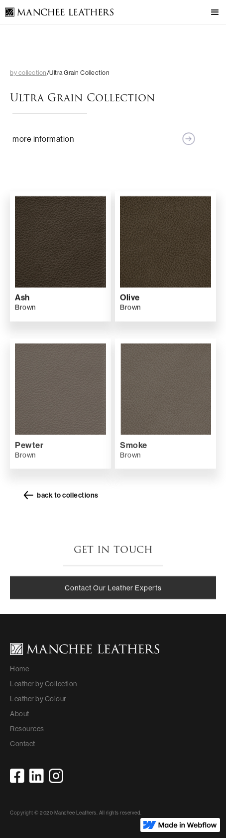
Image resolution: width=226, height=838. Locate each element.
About (19, 713)
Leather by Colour (38, 698)
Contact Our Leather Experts (113, 593)
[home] (57, 12)
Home (19, 668)
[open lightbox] (60, 244)
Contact (22, 743)
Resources (27, 728)
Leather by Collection (43, 683)
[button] (211, 12)
